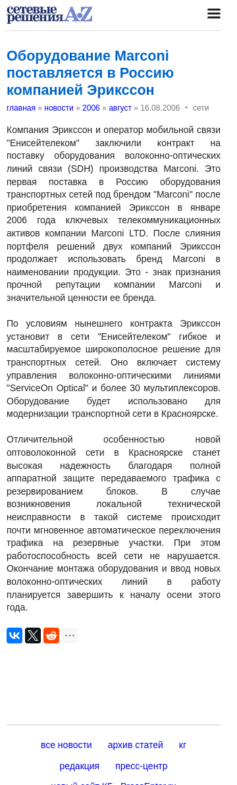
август (120, 108)
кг (182, 745)
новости (58, 108)
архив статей (135, 745)
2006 (91, 108)
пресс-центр (141, 766)
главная (21, 108)
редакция (79, 766)
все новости (66, 745)
